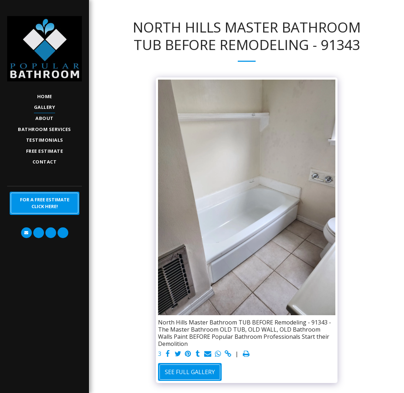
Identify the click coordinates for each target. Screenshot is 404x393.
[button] (26, 232)
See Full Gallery (190, 372)
